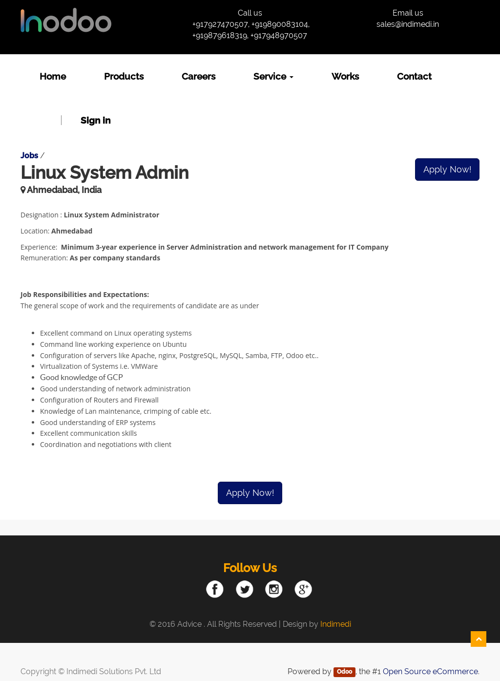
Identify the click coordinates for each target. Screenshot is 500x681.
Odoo (344, 672)
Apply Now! (447, 169)
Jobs (29, 155)
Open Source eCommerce (430, 671)
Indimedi (335, 624)
